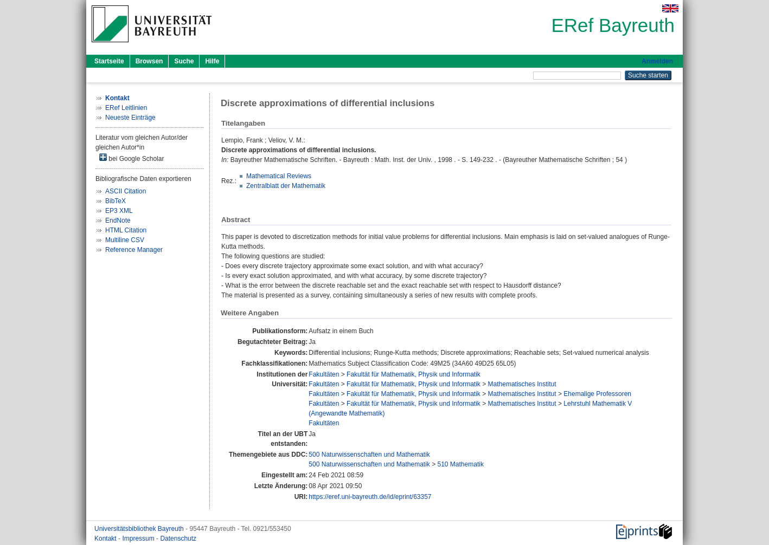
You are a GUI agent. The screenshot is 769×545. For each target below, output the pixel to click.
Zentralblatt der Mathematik (285, 186)
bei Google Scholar (131, 158)
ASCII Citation (125, 191)
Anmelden (657, 61)
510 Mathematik (461, 464)
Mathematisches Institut (522, 384)
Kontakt (106, 538)
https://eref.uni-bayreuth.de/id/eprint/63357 (370, 497)
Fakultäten (324, 374)
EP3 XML (119, 211)
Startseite (109, 61)
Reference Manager (134, 250)
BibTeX (115, 201)
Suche (184, 61)
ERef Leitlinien (126, 108)
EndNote (118, 220)
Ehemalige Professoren (597, 394)
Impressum (139, 538)
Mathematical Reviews (278, 176)
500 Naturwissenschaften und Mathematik (369, 454)
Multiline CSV (124, 240)
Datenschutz (178, 538)
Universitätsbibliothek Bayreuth (139, 529)
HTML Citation (125, 230)
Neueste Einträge (130, 117)
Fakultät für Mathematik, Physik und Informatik (413, 374)
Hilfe (212, 61)
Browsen (149, 61)
